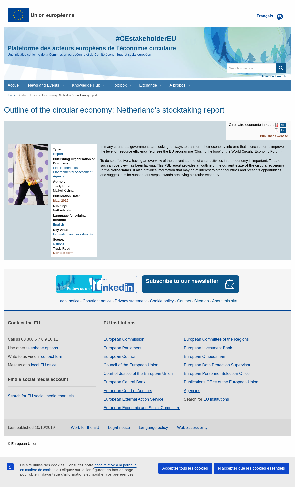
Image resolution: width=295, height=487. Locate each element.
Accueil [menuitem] (14, 85)
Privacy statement (131, 300)
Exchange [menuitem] (148, 85)
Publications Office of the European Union (221, 381)
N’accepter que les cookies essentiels (251, 468)
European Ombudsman (204, 355)
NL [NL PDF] (283, 125)
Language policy (153, 426)
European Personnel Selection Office (217, 372)
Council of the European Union (131, 364)
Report (58, 154)
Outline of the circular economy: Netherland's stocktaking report (58, 95)
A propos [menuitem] (177, 85)
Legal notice (68, 300)
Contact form (63, 253)
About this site (225, 300)
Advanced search (273, 76)
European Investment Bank (208, 347)
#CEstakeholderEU (142, 38)
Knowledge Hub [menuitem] (86, 85)
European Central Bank (124, 381)
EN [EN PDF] (282, 130)
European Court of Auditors (128, 389)
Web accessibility (192, 426)
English (58, 224)
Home (12, 95)
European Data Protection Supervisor (217, 364)
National (59, 244)
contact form (52, 355)
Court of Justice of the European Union (138, 372)
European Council (120, 355)
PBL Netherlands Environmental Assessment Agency (73, 172)
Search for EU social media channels (41, 395)
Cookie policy (162, 300)
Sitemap (201, 300)
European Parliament (122, 347)
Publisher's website (274, 136)
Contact (184, 300)
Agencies (192, 389)
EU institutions (216, 398)
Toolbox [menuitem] (120, 85)
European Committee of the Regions (216, 338)
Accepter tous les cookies (185, 468)
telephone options (42, 347)
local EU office (44, 364)
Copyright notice (97, 300)
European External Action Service (133, 398)
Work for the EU (85, 426)
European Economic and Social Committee (142, 407)
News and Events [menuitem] (44, 85)
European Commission (124, 338)
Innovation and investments (73, 234)
